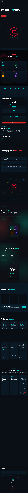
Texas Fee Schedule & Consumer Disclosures (13, 483)
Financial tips (2, 481)
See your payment (10, 15)
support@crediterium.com (19, 478)
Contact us (18, 481)
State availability (18, 480)
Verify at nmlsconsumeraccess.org (4, 473)
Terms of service (13, 481)
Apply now (3, 15)
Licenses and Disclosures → (12, 479)
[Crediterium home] (4, 1)
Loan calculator (2, 478)
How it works (2, 480)
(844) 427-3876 (18, 479)
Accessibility (12, 484)
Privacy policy (12, 480)
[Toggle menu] (26, 1)
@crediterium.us (19, 482)
